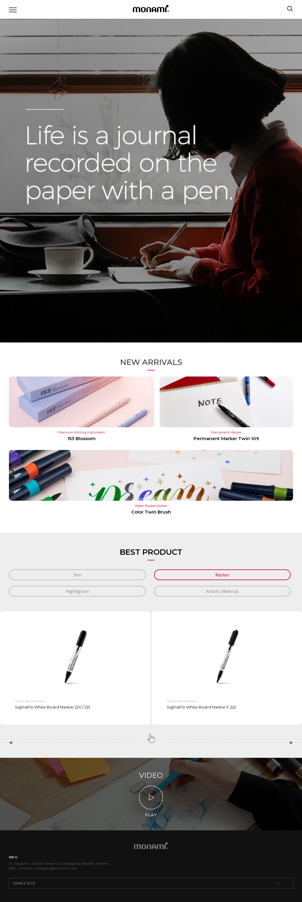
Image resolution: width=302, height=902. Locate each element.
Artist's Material (222, 591)
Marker (222, 575)
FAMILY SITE (24, 883)
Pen (77, 575)
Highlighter (77, 591)
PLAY (151, 801)
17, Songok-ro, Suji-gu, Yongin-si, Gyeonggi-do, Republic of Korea (59, 863)
